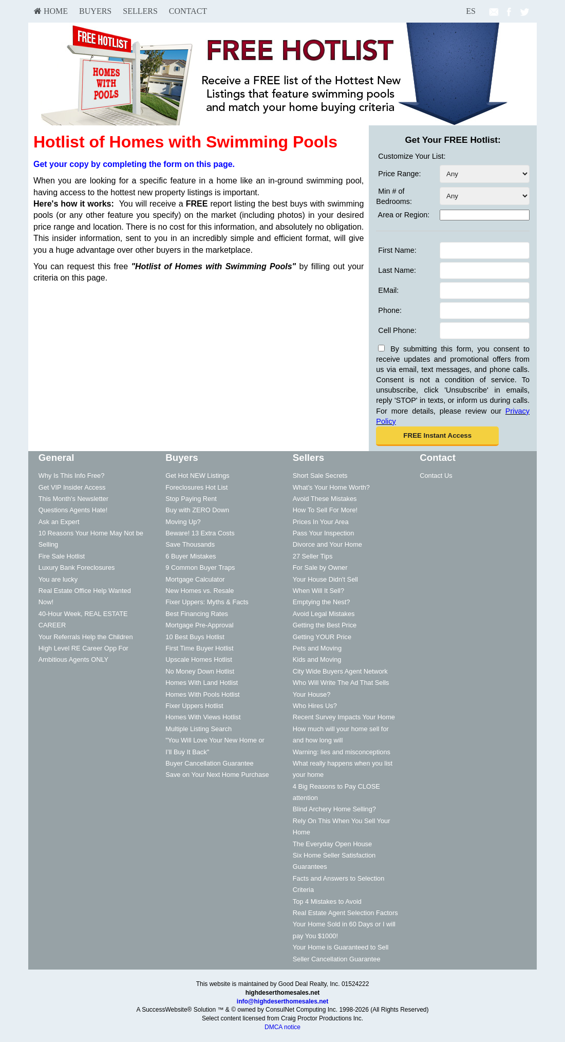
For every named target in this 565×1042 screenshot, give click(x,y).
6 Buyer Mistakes (190, 556)
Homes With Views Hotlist (202, 717)
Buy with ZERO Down (197, 510)
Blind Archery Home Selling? (334, 809)
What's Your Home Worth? (331, 487)
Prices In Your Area (321, 522)
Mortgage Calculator (194, 579)
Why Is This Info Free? (72, 475)
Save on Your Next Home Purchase (217, 774)
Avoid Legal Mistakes (324, 614)
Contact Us (436, 475)
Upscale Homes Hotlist (198, 659)
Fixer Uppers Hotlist (194, 706)
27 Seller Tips (313, 556)
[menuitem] (50, 11)
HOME (51, 11)
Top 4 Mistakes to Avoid (327, 901)
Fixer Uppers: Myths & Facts (206, 602)
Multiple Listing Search (198, 729)
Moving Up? (182, 522)
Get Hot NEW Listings (197, 475)
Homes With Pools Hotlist (202, 694)
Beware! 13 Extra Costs (199, 533)
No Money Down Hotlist (199, 671)
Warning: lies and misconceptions (341, 752)
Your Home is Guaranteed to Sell (341, 947)
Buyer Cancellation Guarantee (209, 763)
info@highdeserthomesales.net (282, 1001)
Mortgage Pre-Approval (199, 625)
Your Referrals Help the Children (86, 637)
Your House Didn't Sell (325, 579)
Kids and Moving (317, 659)
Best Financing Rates (196, 614)
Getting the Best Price (324, 625)
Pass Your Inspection (323, 533)
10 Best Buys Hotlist (194, 637)
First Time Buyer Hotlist (199, 648)
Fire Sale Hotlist (62, 556)
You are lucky (58, 579)
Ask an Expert (59, 522)
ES (471, 11)
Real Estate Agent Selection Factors (345, 913)
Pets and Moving (317, 648)
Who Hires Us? (315, 706)
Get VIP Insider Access (72, 487)
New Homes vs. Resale (199, 590)
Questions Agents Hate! (73, 510)
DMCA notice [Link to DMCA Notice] (282, 1027)
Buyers (95, 11)
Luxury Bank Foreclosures (77, 567)
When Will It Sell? (318, 590)
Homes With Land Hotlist (201, 682)
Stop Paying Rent (191, 499)
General (56, 457)
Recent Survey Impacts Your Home (344, 717)
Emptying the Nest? (321, 602)
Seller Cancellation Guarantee (337, 959)
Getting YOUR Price (322, 637)
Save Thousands (190, 544)
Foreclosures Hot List (196, 487)
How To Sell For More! (325, 510)
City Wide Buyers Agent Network (340, 671)
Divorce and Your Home (327, 544)
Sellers (140, 11)
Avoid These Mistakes (325, 499)
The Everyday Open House (332, 844)
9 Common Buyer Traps (200, 567)
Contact (188, 11)
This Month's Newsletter (73, 499)
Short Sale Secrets (320, 475)
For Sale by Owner (320, 567)
